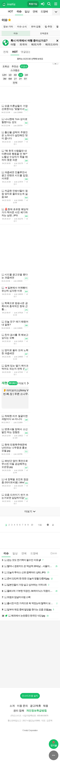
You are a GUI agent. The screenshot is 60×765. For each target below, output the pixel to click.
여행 (13, 44)
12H (4, 75)
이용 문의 (22, 705)
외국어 (23, 44)
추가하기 (13, 383)
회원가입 (33, 4)
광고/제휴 (35, 705)
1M (26, 75)
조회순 (6, 66)
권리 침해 (18, 710)
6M (10, 78)
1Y (15, 78)
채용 (45, 705)
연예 (35, 11)
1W (20, 75)
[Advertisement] (30, 654)
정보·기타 (8, 26)
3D (15, 75)
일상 (27, 11)
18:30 (53, 553)
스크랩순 (15, 70)
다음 (40, 525)
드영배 (44, 11)
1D (10, 75)
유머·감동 (36, 26)
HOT (10, 11)
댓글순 (24, 66)
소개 (12, 705)
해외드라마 (51, 44)
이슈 (19, 11)
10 (32, 525)
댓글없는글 (27, 51)
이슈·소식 (22, 26)
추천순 (15, 66)
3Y (20, 78)
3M (4, 78)
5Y (25, 78)
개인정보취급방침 (36, 710)
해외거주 (36, 44)
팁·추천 (48, 26)
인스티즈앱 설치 (30, 695)
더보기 (23, 383)
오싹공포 (44, 33)
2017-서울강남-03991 (31, 720)
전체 (5, 51)
